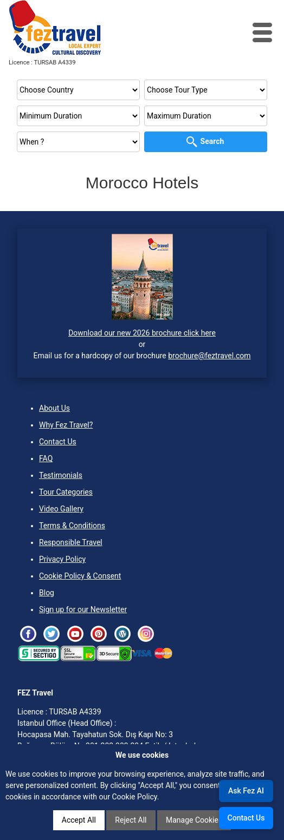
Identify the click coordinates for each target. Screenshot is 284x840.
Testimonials (60, 475)
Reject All (130, 820)
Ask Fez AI (246, 790)
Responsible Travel (70, 542)
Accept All (79, 820)
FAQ (46, 458)
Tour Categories (66, 492)
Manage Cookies (194, 820)
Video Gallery (61, 508)
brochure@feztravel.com (209, 355)
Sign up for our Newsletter (83, 609)
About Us (54, 408)
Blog (46, 592)
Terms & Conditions (72, 525)
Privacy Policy (62, 559)
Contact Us (57, 441)
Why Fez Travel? (66, 425)
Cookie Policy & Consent (80, 576)
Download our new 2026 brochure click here (142, 333)
